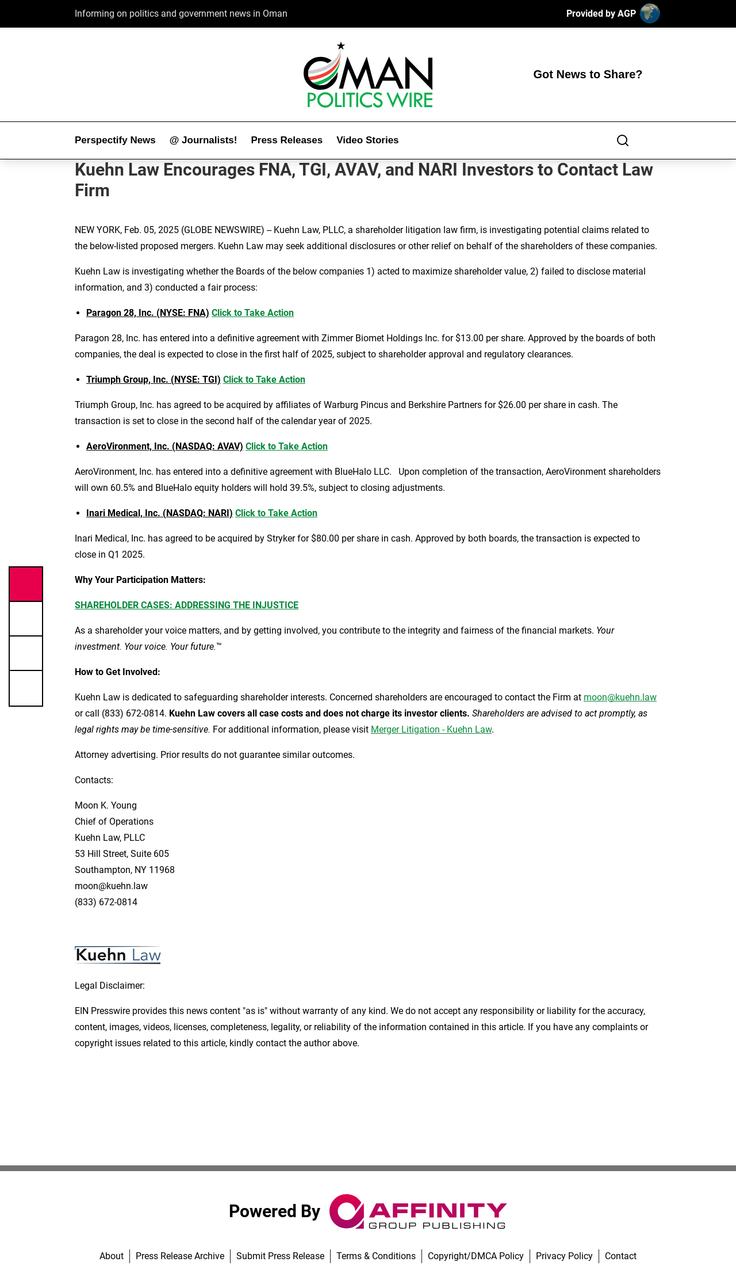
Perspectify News (115, 140)
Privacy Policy (564, 1256)
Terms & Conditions (376, 1256)
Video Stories (367, 140)
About (111, 1256)
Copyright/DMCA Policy (476, 1256)
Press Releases (287, 140)
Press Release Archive (180, 1256)
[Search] (623, 140)
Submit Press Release (280, 1256)
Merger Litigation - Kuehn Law (431, 729)
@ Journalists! (203, 140)
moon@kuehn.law (620, 697)
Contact (621, 1256)
